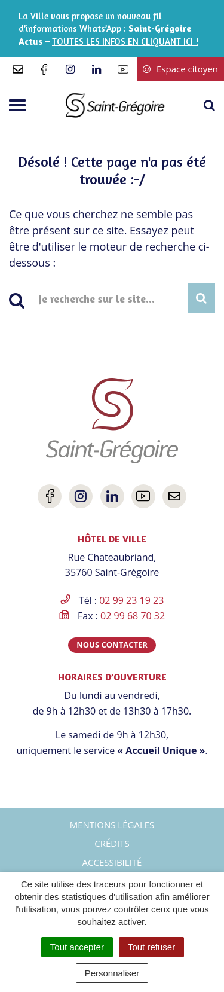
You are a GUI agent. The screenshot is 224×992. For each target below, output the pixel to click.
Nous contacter (112, 644)
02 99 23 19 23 (131, 600)
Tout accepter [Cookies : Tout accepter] (77, 947)
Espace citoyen (180, 69)
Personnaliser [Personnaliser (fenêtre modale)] (112, 973)
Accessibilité (112, 862)
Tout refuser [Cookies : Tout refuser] (151, 947)
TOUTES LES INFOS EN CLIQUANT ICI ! (125, 41)
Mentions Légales (112, 825)
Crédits (112, 843)
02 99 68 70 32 (132, 615)
